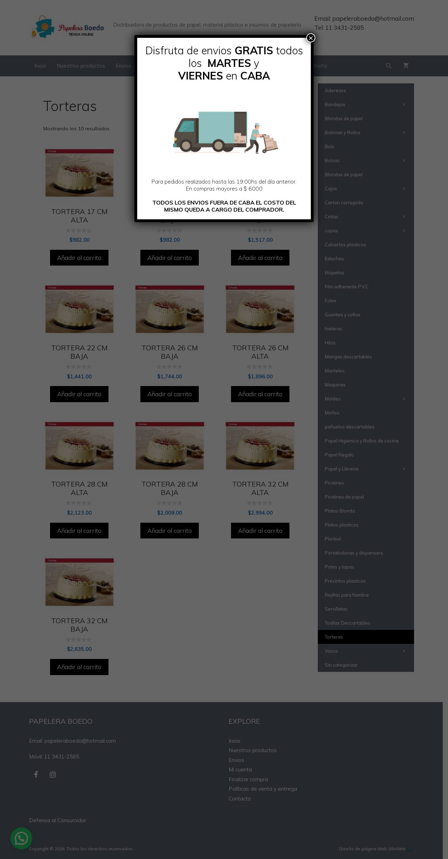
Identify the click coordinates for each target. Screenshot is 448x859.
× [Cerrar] (310, 37)
